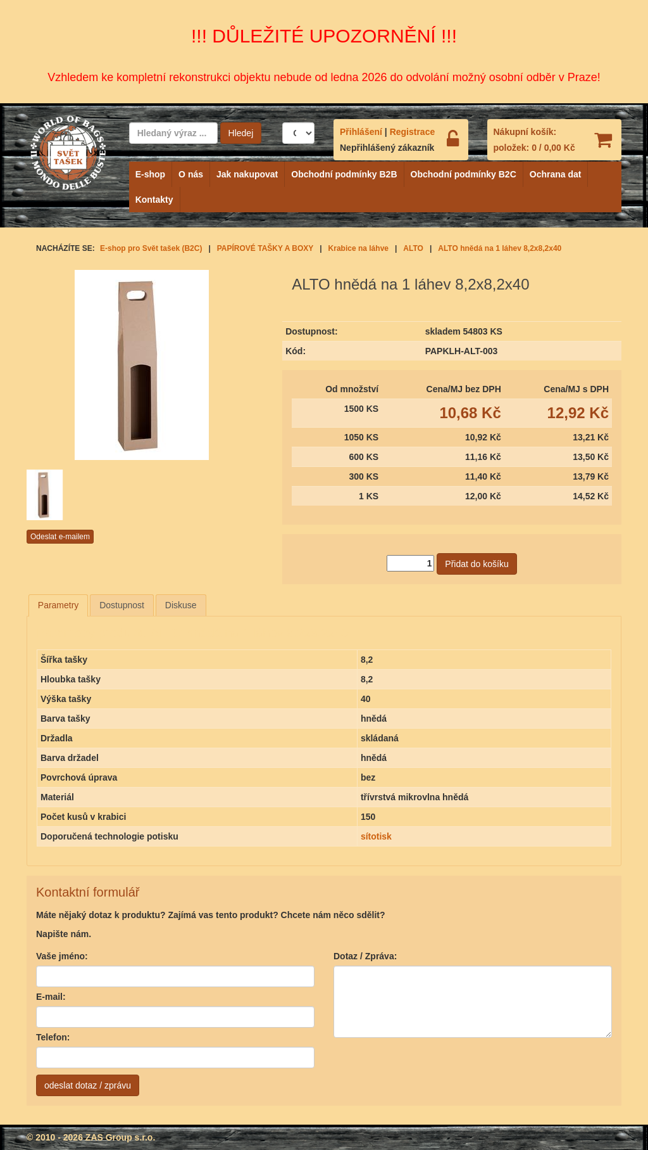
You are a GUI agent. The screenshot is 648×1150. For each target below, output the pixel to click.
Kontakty (154, 200)
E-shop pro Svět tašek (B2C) (151, 248)
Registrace (412, 132)
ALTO (413, 248)
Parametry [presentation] (58, 605)
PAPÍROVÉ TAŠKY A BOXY (265, 248)
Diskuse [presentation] (181, 605)
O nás (190, 174)
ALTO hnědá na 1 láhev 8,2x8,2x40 (499, 248)
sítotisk (376, 836)
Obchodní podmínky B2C (463, 174)
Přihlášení (361, 132)
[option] (66, 495)
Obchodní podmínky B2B (344, 174)
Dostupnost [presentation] (121, 605)
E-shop (150, 174)
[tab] (58, 605)
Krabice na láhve (358, 248)
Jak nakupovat (247, 174)
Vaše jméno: (62, 956)
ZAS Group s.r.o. (120, 1137)
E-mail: (51, 997)
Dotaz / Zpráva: (365, 956)
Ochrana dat (556, 174)
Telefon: (53, 1037)
